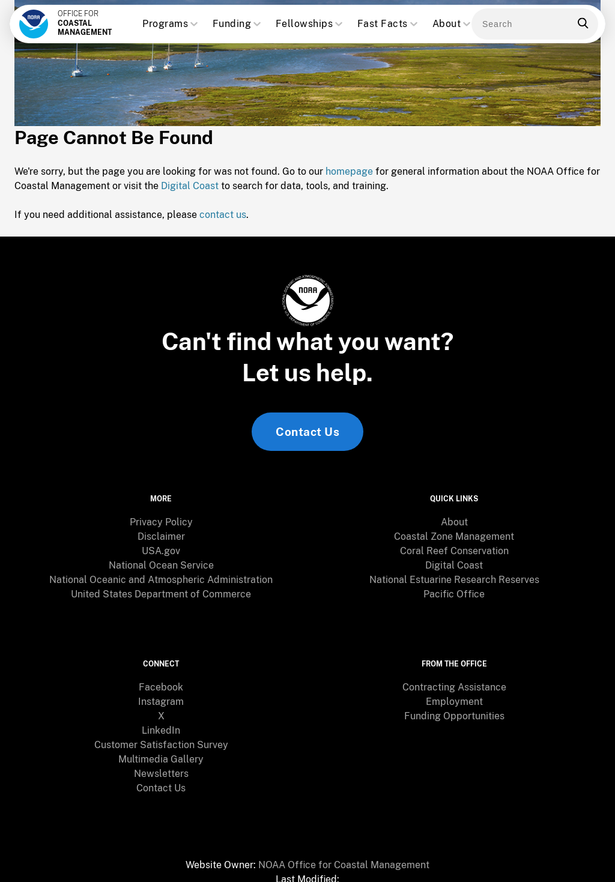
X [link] (161, 696)
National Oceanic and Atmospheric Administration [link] (161, 572)
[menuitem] (161, 514)
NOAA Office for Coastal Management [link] (343, 845)
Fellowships (310, 24)
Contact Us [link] (307, 435)
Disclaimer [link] (161, 528)
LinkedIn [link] (161, 711)
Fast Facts (388, 24)
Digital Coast (190, 189)
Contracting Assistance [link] (454, 668)
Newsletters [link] (161, 754)
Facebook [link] (161, 668)
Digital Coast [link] (454, 557)
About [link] (454, 514)
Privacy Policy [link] (161, 514)
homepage (349, 175)
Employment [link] (454, 682)
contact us (222, 218)
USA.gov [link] (161, 543)
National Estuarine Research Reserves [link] (454, 572)
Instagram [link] (161, 682)
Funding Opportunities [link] (454, 696)
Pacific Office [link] (454, 586)
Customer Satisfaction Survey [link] (161, 725)
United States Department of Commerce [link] (161, 586)
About (452, 24)
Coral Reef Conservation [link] (454, 543)
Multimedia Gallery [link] (161, 740)
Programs (171, 24)
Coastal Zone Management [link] (454, 528)
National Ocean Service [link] (161, 557)
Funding (238, 24)
